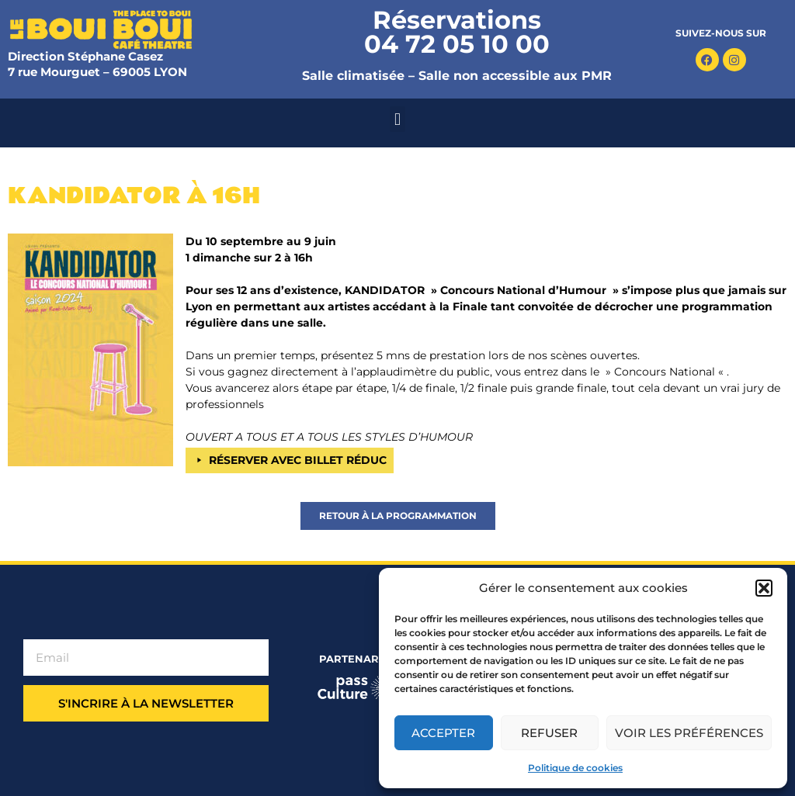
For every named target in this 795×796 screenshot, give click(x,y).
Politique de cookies (575, 768)
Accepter (443, 732)
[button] (764, 588)
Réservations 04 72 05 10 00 (457, 32)
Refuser (549, 732)
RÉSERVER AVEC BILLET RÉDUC (298, 460)
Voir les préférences (689, 732)
